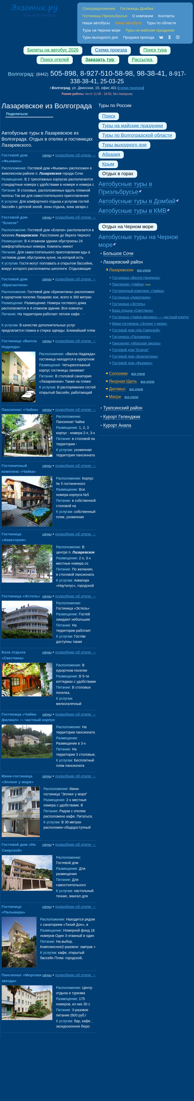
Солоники (118, 373)
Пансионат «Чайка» (20, 409)
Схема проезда (111, 50)
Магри (115, 396)
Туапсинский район (122, 407)
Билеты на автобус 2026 (53, 50)
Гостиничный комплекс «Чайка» (138, 291)
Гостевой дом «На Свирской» (136, 330)
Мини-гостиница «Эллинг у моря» (139, 324)
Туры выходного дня (100, 37)
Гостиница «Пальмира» (131, 337)
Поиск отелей (54, 59)
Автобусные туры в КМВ (132, 210)
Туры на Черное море (101, 30)
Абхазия (111, 154)
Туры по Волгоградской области (137, 135)
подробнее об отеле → (75, 155)
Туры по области (161, 23)
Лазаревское (121, 270)
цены (47, 155)
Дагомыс (117, 388)
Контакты (166, 16)
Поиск (108, 116)
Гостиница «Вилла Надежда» (136, 278)
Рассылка (143, 59)
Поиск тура (155, 50)
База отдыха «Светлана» (132, 310)
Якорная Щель (123, 381)
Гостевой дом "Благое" (130, 350)
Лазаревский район (123, 262)
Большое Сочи (118, 253)
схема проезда (131, 88)
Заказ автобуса (128, 23)
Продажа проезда (138, 37)
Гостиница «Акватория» (131, 297)
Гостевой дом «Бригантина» (135, 356)
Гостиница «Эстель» (21, 596)
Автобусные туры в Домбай (137, 201)
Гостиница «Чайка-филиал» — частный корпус (150, 317)
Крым (108, 164)
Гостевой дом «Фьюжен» (132, 363)
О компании (142, 16)
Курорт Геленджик (121, 416)
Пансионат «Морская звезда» (136, 343)
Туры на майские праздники (132, 125)
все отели (144, 270)
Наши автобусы (96, 23)
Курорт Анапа (117, 425)
